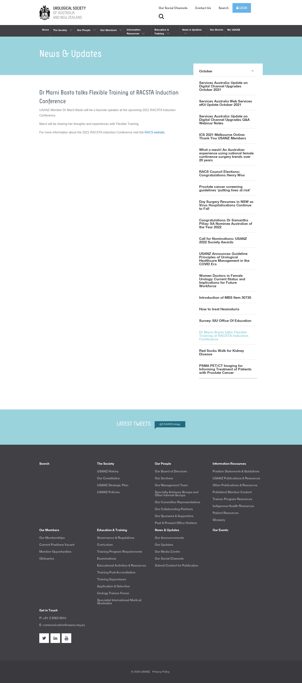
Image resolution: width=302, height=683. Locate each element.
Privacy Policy (160, 671)
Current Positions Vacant (56, 545)
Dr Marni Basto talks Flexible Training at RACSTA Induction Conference (223, 335)
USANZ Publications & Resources (236, 478)
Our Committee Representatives (177, 502)
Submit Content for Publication (176, 565)
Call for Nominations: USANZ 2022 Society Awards (223, 240)
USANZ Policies (108, 492)
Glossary (219, 520)
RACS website (154, 132)
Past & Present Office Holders (176, 523)
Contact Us (203, 8)
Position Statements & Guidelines (236, 471)
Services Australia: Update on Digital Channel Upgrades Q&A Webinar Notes (224, 119)
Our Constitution (108, 478)
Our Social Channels (173, 8)
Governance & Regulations (115, 538)
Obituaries (46, 558)
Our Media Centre (167, 551)
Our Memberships (52, 538)
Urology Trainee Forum (113, 593)
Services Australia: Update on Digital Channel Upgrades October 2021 (223, 86)
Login (241, 8)
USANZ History (107, 471)
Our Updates (164, 545)
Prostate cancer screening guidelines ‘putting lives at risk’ (225, 188)
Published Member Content (232, 492)
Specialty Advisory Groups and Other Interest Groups (176, 493)
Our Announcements (169, 538)
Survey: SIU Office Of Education (225, 320)
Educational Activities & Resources (121, 565)
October (226, 71)
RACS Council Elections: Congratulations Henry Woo (222, 173)
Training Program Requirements (119, 551)
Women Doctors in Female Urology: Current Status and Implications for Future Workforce (222, 280)
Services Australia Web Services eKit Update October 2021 (225, 103)
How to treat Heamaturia (219, 309)
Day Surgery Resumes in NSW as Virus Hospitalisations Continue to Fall (226, 205)
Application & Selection (113, 586)
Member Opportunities (55, 551)
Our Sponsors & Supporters (174, 516)
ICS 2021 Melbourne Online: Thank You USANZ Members (222, 136)
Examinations (106, 558)
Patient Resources (225, 513)
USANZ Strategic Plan (112, 485)
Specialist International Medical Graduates (119, 601)
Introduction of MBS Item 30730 (225, 297)
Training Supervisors (111, 579)
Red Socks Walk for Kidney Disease (221, 352)
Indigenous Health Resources (233, 506)
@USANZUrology (169, 424)
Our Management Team (171, 485)
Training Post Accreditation (116, 572)
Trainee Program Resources (232, 499)
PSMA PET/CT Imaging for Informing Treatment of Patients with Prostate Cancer (225, 369)
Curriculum (105, 545)
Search (224, 8)
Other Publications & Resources (235, 485)
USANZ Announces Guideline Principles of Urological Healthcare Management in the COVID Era (224, 258)
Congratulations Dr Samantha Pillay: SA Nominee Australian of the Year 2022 (225, 223)
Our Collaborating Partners (174, 509)
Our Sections (164, 478)
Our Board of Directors (171, 471)
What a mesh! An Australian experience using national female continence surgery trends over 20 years (226, 154)
